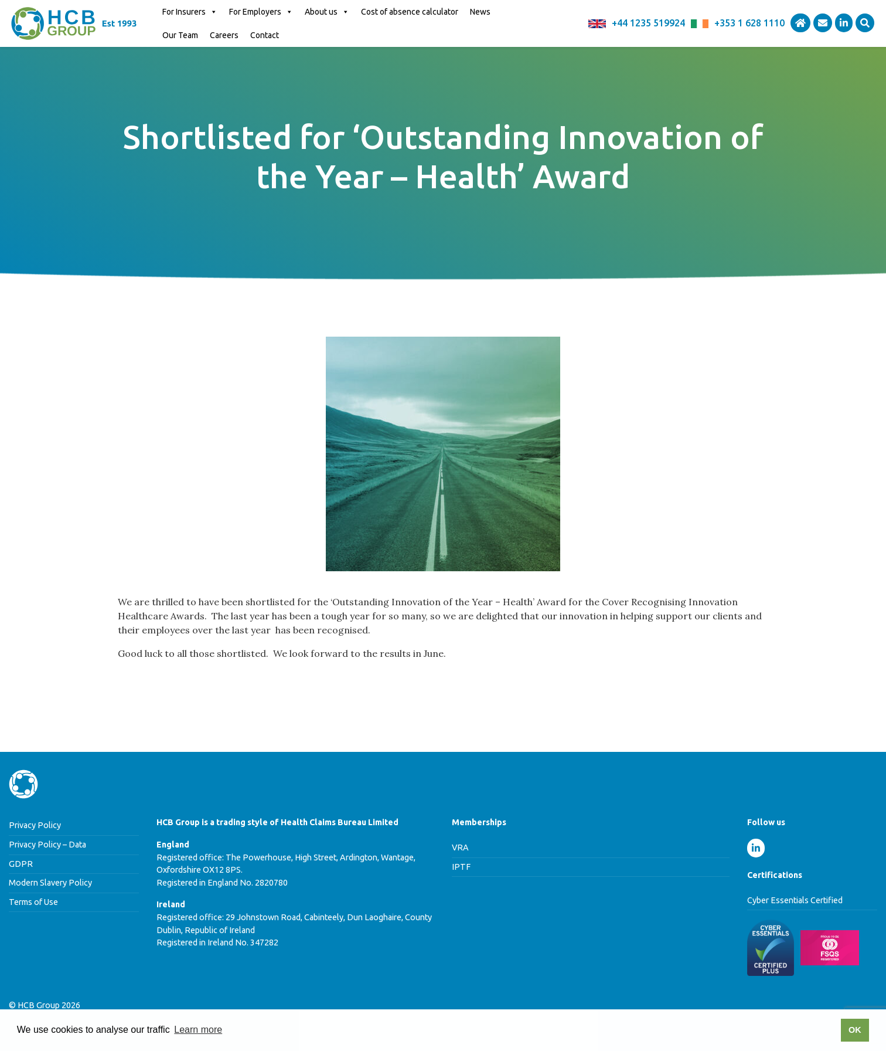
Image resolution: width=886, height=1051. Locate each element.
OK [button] (854, 1030)
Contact (264, 35)
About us (327, 11)
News (480, 11)
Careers (224, 35)
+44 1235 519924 (648, 23)
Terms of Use (33, 902)
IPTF (461, 867)
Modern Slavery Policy (50, 882)
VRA (460, 847)
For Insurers (189, 11)
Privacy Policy (35, 825)
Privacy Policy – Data (47, 844)
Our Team (180, 35)
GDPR (21, 864)
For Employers (261, 11)
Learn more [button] (198, 1030)
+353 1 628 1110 (749, 23)
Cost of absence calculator (409, 11)
